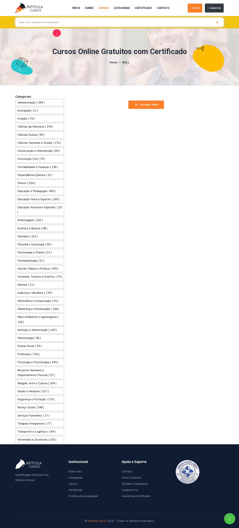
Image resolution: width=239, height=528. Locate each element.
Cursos (103, 8)
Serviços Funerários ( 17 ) (33, 415)
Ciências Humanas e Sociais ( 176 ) (39, 143)
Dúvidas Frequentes (135, 484)
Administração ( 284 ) (31, 102)
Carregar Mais (146, 105)
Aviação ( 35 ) (26, 118)
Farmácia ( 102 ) (27, 236)
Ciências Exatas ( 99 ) (31, 135)
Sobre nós (75, 471)
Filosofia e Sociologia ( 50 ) (34, 244)
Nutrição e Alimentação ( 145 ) (37, 330)
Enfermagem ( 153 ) (30, 220)
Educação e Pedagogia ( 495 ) (36, 191)
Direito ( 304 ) (26, 183)
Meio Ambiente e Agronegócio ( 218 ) (38, 319)
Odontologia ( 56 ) (29, 338)
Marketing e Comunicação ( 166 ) (38, 309)
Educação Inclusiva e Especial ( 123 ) (39, 209)
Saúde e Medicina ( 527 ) (33, 391)
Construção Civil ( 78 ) (31, 159)
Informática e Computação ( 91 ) (38, 301)
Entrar (195, 8)
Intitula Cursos (97, 521)
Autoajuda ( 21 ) (27, 110)
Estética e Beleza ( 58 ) (32, 228)
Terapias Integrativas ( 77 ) (34, 423)
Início (76, 8)
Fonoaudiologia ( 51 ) (30, 261)
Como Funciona (131, 478)
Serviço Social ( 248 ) (30, 407)
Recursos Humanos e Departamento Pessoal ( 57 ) (36, 372)
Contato (163, 8)
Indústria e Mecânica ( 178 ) (34, 293)
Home (113, 62)
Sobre (89, 8)
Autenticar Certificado (136, 496)
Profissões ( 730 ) (28, 354)
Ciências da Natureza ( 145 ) (35, 126)
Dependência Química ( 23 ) (34, 175)
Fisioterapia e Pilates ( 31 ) (34, 252)
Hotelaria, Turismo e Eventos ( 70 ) (39, 277)
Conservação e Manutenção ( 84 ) (38, 151)
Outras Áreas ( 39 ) (29, 346)
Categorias (122, 8)
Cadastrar (214, 8)
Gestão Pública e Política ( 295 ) (38, 269)
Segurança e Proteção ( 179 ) (36, 399)
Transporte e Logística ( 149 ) (36, 431)
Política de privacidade (83, 496)
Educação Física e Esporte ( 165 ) (38, 199)
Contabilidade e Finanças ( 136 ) (37, 167)
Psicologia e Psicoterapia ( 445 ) (37, 362)
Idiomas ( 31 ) (26, 285)
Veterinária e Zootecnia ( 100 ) (36, 439)
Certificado (143, 8)
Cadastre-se (130, 490)
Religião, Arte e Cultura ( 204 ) (37, 383)
